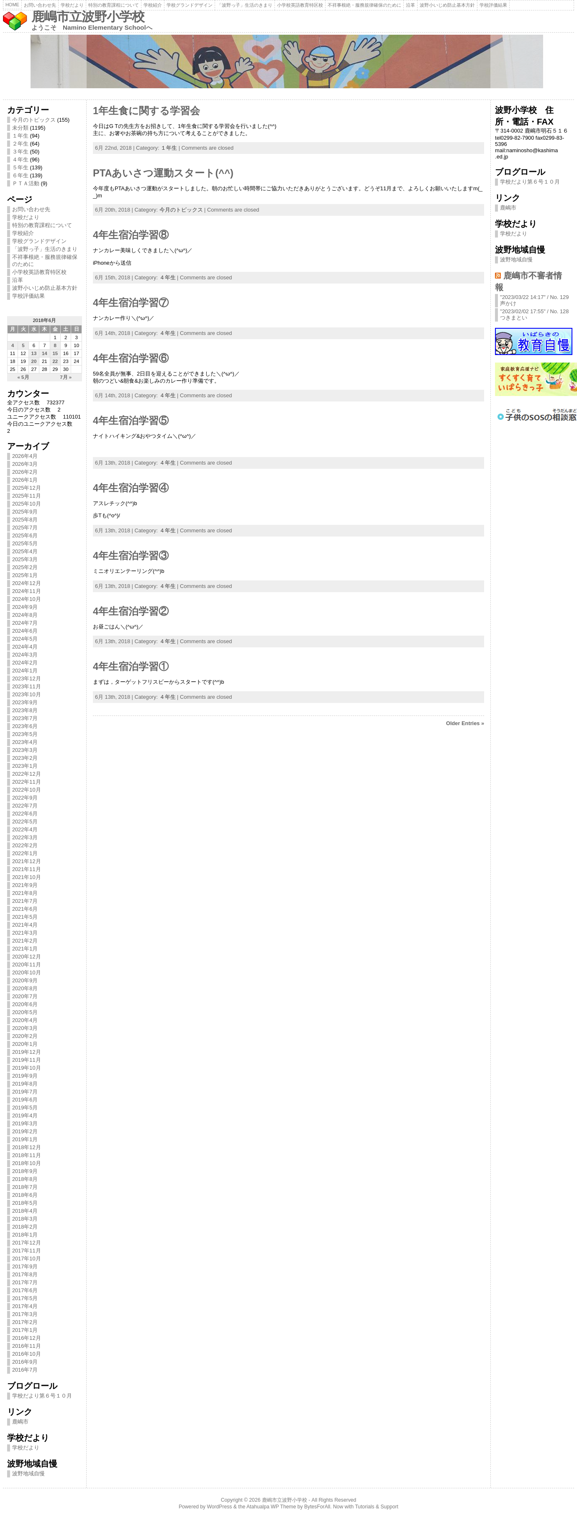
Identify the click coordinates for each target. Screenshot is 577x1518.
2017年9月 (25, 1266)
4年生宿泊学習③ (131, 555)
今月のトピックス (34, 120)
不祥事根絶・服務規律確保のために (364, 5)
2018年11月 (26, 1155)
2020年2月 (25, 1036)
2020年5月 (25, 1012)
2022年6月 (25, 813)
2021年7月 (25, 901)
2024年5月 (25, 639)
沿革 (410, 5)
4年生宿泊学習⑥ (131, 358)
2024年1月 (25, 670)
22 (55, 361)
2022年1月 (25, 853)
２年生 (20, 144)
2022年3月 (25, 837)
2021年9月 (25, 885)
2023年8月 (25, 710)
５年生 (20, 167)
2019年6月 (25, 1099)
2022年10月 (26, 790)
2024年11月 (26, 591)
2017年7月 (25, 1282)
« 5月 (23, 377)
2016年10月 (26, 1354)
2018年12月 (26, 1147)
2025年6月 (25, 535)
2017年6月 (25, 1290)
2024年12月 (26, 583)
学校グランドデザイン (190, 5)
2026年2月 (25, 472)
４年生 (20, 159)
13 (34, 353)
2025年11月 (26, 496)
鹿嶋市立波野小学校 (87, 16)
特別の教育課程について (113, 5)
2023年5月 (25, 734)
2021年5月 (25, 917)
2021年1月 (25, 949)
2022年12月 (26, 774)
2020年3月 (25, 1028)
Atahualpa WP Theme (271, 1507)
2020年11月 (26, 964)
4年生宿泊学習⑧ (131, 235)
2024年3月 (25, 655)
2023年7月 (25, 718)
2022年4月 (25, 829)
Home (12, 4)
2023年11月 (26, 686)
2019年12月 (26, 1052)
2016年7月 (25, 1370)
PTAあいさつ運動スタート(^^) (163, 173)
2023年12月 (26, 678)
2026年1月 (25, 480)
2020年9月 (25, 980)
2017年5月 (25, 1298)
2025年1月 (25, 575)
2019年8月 (25, 1084)
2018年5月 (25, 1203)
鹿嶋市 (20, 1421)
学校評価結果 (493, 5)
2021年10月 (26, 877)
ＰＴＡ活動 (25, 183)
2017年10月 (26, 1258)
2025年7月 (25, 527)
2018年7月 (25, 1187)
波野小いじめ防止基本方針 (447, 5)
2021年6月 (25, 909)
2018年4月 (25, 1211)
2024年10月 (26, 599)
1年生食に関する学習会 (146, 110)
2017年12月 (26, 1242)
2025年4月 (25, 551)
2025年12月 (26, 488)
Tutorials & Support (376, 1507)
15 (55, 353)
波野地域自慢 (28, 1473)
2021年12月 (26, 861)
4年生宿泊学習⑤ (131, 420)
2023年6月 (25, 726)
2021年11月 (26, 869)
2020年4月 (25, 1020)
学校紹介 (153, 5)
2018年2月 (25, 1227)
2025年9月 (25, 512)
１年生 (20, 136)
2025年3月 (25, 559)
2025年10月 (26, 504)
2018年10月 (26, 1163)
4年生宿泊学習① (131, 666)
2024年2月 (25, 662)
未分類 (20, 128)
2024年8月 (25, 615)
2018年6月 (25, 1195)
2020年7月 (25, 996)
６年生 (20, 175)
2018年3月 (25, 1219)
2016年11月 (26, 1346)
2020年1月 (25, 1044)
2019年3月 (25, 1123)
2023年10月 (26, 694)
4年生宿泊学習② (131, 611)
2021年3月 (25, 933)
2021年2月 (25, 941)
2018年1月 (25, 1235)
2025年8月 (25, 519)
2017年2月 (25, 1322)
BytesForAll (317, 1507)
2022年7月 (25, 805)
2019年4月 (25, 1115)
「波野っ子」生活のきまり (244, 5)
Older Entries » (465, 723)
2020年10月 (26, 972)
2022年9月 (25, 798)
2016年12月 (26, 1338)
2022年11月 (26, 782)
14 (44, 353)
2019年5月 (25, 1107)
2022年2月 (25, 845)
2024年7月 (25, 623)
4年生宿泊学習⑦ (131, 302)
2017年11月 (26, 1250)
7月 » (66, 377)
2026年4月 (25, 456)
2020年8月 (25, 988)
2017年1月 (25, 1330)
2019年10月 (26, 1068)
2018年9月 (25, 1171)
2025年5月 (25, 543)
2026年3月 (25, 464)
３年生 (20, 151)
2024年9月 (25, 607)
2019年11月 (26, 1060)
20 (34, 361)
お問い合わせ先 (40, 5)
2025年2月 (25, 567)
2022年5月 (25, 821)
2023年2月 (25, 758)
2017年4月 (25, 1306)
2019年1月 (25, 1139)
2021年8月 (25, 893)
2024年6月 (25, 631)
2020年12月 (26, 956)
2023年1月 (25, 766)
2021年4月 (25, 925)
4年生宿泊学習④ (131, 488)
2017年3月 (25, 1314)
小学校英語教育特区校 (300, 5)
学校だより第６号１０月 (42, 1396)
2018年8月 (25, 1179)
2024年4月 (25, 647)
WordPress (219, 1507)
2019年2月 (25, 1131)
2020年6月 (25, 1004)
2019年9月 (25, 1076)
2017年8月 (25, 1274)
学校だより (72, 5)
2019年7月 (25, 1092)
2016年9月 (25, 1362)
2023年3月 (25, 750)
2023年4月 (25, 742)
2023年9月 (25, 702)
